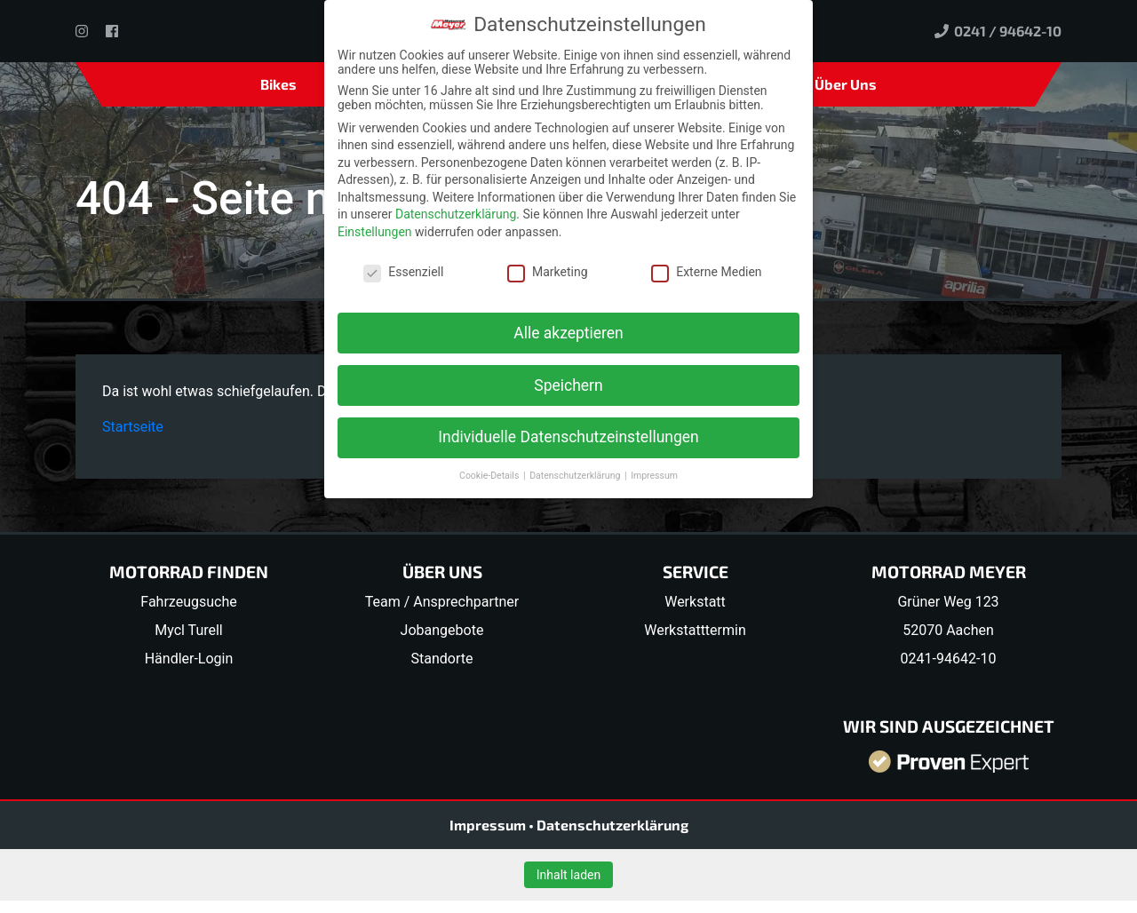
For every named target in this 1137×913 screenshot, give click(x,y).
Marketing (547, 272)
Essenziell (403, 272)
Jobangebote (442, 630)
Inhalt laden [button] (568, 875)
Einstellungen (375, 232)
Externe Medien (706, 272)
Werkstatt (695, 601)
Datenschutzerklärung (612, 824)
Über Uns (846, 83)
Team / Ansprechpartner (442, 601)
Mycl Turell (189, 630)
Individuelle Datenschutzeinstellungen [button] (568, 437)
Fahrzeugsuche (188, 601)
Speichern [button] (568, 385)
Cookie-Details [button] (490, 475)
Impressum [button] (654, 475)
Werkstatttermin (695, 630)
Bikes (278, 83)
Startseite (132, 426)
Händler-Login (189, 658)
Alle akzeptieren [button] (568, 333)
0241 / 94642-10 (997, 30)
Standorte (442, 658)
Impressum (489, 824)
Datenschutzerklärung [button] (576, 475)
